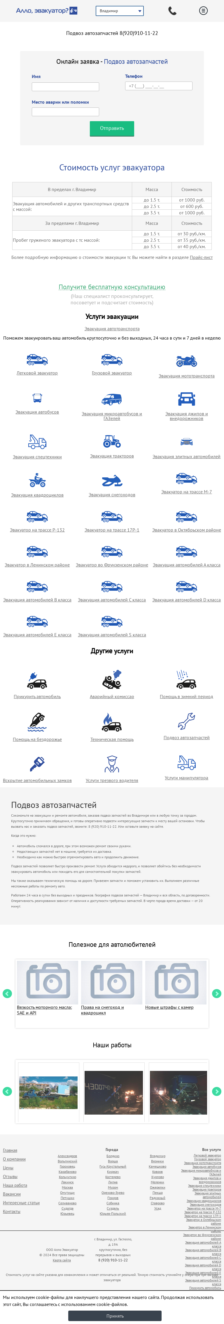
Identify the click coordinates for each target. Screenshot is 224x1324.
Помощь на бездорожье (37, 739)
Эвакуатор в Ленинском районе (37, 565)
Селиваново (67, 1203)
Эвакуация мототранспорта (187, 376)
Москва (67, 1187)
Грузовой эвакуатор (112, 373)
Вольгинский (67, 1161)
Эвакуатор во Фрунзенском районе (112, 565)
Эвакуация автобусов (37, 412)
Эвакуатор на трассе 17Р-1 (112, 530)
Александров (67, 1156)
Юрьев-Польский (113, 1213)
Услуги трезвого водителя (112, 780)
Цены (8, 1168)
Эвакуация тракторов (112, 456)
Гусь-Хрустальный (112, 1166)
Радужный (157, 1198)
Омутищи (67, 1192)
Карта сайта (62, 1260)
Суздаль (113, 1208)
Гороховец (67, 1166)
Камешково (157, 1166)
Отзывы (10, 1176)
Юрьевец (67, 1213)
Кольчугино (67, 1177)
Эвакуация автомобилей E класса (37, 635)
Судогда (68, 1208)
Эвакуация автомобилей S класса (112, 635)
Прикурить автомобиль (37, 696)
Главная (10, 1150)
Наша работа (15, 1185)
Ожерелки (157, 1187)
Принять (115, 1316)
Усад (157, 1208)
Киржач (113, 1171)
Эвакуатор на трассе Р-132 (37, 530)
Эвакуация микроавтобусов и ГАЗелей (112, 416)
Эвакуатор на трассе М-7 (186, 492)
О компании (14, 1159)
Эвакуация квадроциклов (37, 495)
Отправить (112, 128)
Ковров (157, 1171)
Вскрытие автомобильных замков (37, 780)
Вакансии (12, 1194)
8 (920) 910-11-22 (113, 1260)
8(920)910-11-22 (139, 33)
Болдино (112, 1156)
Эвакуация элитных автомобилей (186, 456)
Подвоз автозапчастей (187, 737)
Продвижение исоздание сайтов (157, 1253)
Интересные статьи (21, 1202)
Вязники (157, 1161)
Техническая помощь (112, 739)
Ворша (113, 1161)
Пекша (158, 1192)
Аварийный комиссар (112, 696)
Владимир (157, 1156)
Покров (112, 1198)
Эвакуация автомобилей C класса (112, 600)
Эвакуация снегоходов (112, 494)
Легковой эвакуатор (37, 373)
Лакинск (67, 1182)
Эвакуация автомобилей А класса (186, 565)
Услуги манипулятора (186, 778)
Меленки (157, 1182)
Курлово (157, 1177)
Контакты (11, 1211)
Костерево (112, 1177)
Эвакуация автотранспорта (112, 328)
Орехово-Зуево (113, 1192)
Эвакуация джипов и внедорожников (186, 416)
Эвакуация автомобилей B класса (37, 600)
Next (216, 993)
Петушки (67, 1198)
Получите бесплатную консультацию (112, 287)
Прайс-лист (201, 257)
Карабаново (67, 1171)
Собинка (112, 1203)
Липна (113, 1182)
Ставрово (157, 1203)
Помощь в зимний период (186, 696)
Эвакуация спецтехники (37, 457)
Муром (113, 1187)
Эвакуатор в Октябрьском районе (186, 530)
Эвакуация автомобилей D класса (186, 600)
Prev (7, 993)
